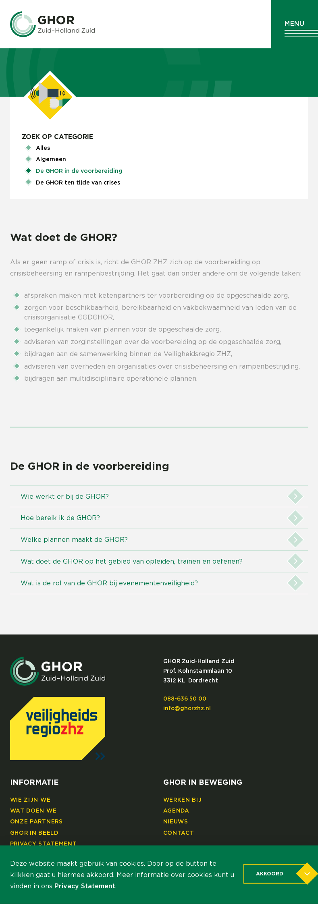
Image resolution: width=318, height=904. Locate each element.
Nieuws (175, 822)
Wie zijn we (30, 800)
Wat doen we (33, 811)
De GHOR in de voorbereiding (79, 171)
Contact (178, 833)
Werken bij (182, 800)
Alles (43, 148)
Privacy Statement (43, 844)
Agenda (176, 811)
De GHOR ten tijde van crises (78, 183)
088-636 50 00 (184, 699)
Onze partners (36, 822)
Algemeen (51, 159)
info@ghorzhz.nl (187, 708)
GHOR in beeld (34, 833)
